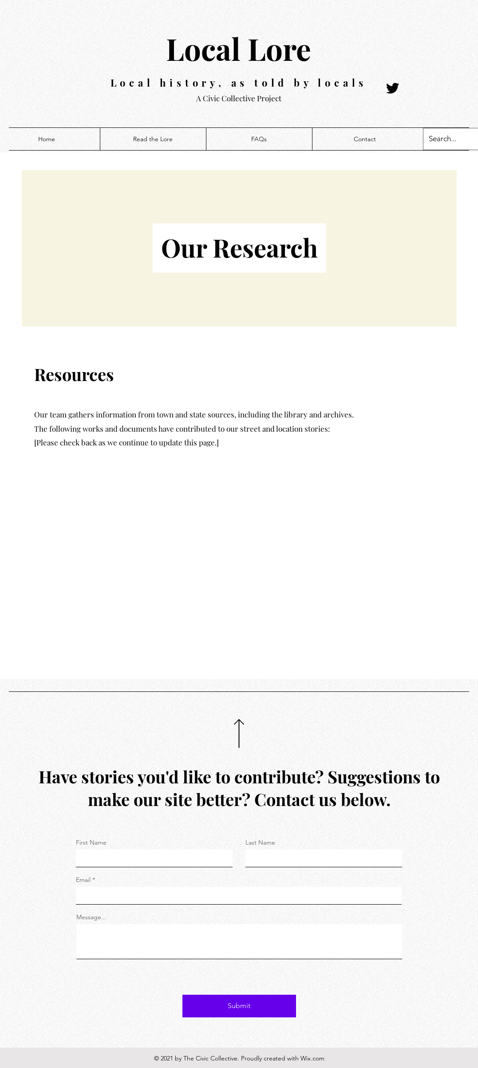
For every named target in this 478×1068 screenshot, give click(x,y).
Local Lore (238, 48)
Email (83, 880)
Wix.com (312, 1058)
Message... (91, 917)
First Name (91, 842)
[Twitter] (392, 88)
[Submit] (239, 1006)
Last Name (260, 842)
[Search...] (446, 139)
